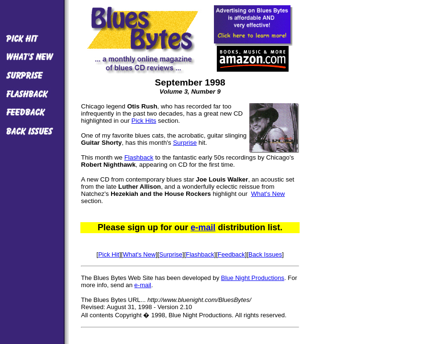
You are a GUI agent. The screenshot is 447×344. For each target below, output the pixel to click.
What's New (268, 193)
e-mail (202, 227)
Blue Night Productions (252, 277)
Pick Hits (144, 120)
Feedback (231, 254)
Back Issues (265, 254)
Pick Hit (108, 254)
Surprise (185, 142)
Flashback (139, 157)
